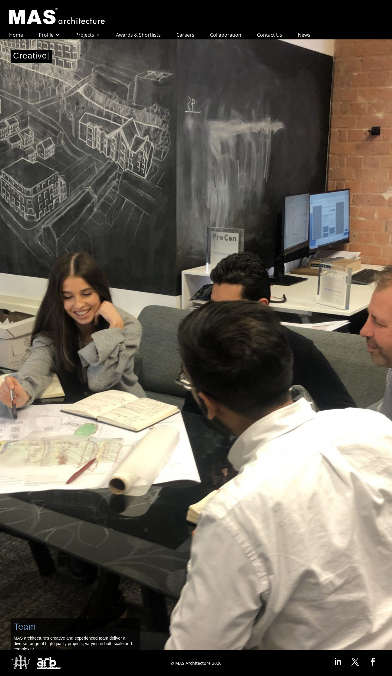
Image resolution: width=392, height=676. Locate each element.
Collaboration (225, 35)
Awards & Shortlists (138, 35)
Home (16, 35)
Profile (46, 35)
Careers (185, 35)
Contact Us (269, 35)
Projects (84, 35)
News (304, 35)
